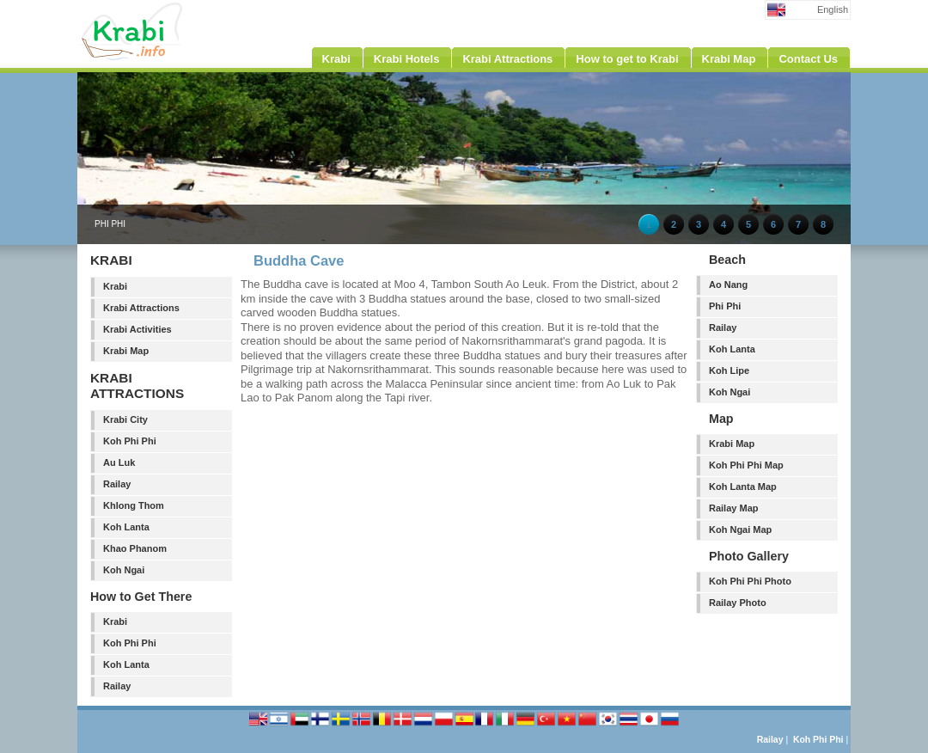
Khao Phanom (135, 548)
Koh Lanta (126, 527)
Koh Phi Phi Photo (750, 581)
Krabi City (125, 419)
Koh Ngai (123, 570)
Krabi (115, 286)
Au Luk (119, 462)
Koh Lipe (729, 370)
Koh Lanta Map (743, 486)
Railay (117, 484)
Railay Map (733, 508)
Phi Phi (725, 306)
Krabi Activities (137, 329)
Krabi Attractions (141, 308)
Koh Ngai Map (740, 529)
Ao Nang (728, 284)
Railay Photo (737, 602)
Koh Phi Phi (129, 441)
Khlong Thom (133, 505)
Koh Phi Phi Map (746, 465)
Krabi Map (126, 351)
